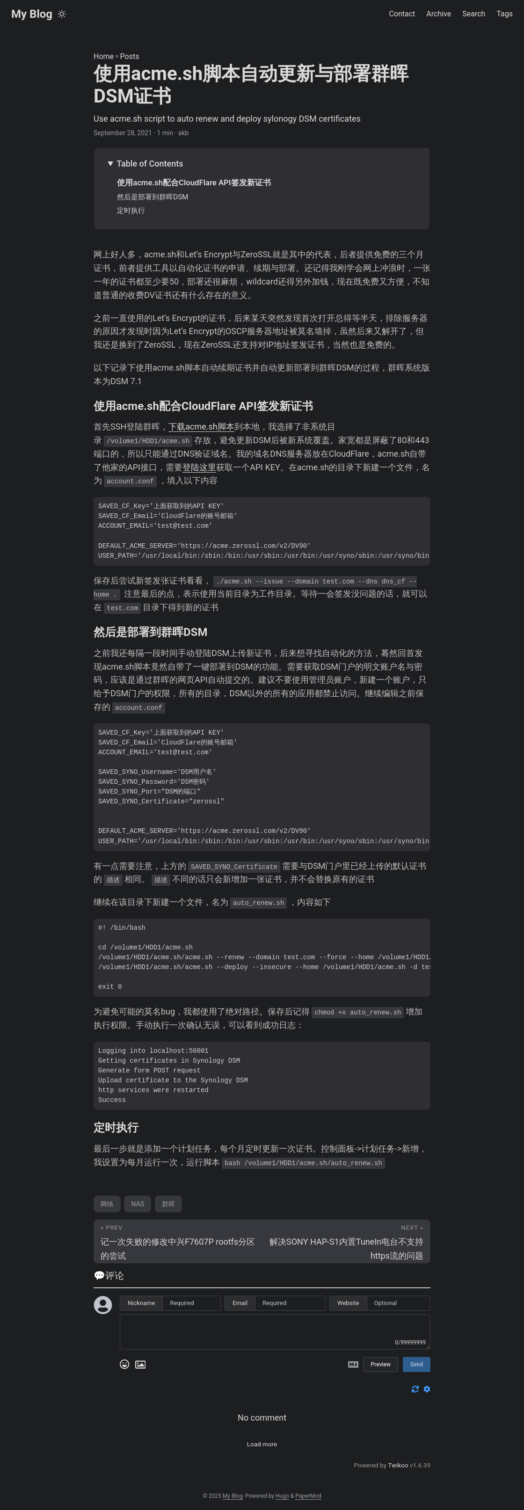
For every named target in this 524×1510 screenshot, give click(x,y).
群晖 (168, 1204)
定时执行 (131, 210)
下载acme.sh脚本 (201, 426)
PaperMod (308, 1496)
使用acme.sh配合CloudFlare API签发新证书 (193, 182)
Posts (129, 56)
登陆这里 (199, 467)
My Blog (31, 14)
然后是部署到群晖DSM (152, 197)
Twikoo (398, 1465)
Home (104, 56)
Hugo (282, 1496)
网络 (107, 1204)
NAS (137, 1204)
